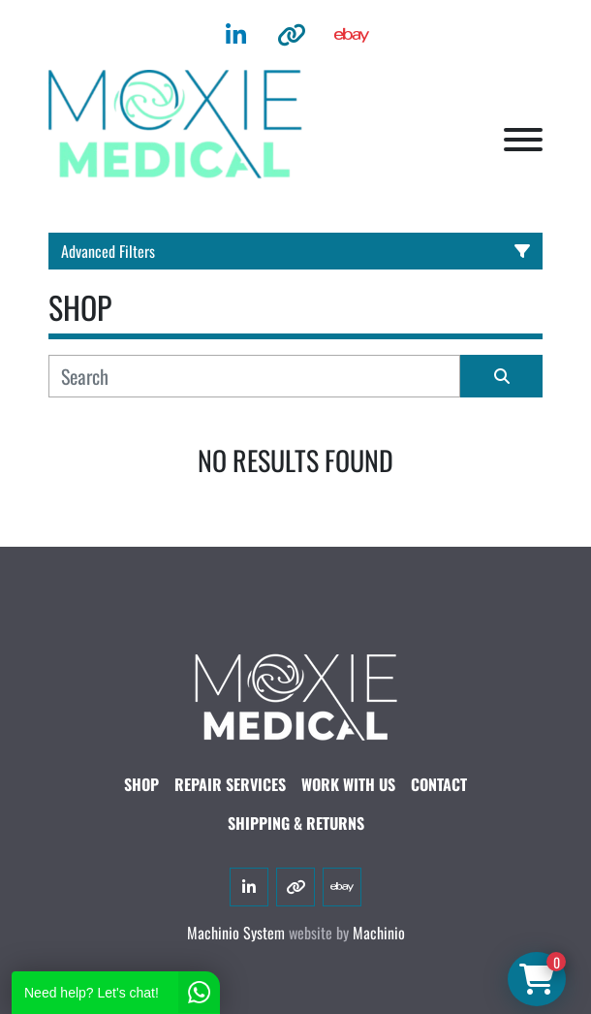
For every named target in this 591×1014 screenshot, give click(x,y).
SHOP (141, 784)
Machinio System (236, 932)
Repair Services (230, 784)
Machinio (379, 932)
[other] (292, 35)
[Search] (254, 376)
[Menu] (523, 139)
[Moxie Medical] (295, 694)
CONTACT (439, 784)
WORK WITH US (348, 784)
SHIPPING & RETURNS (296, 823)
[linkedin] (236, 35)
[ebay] (352, 35)
